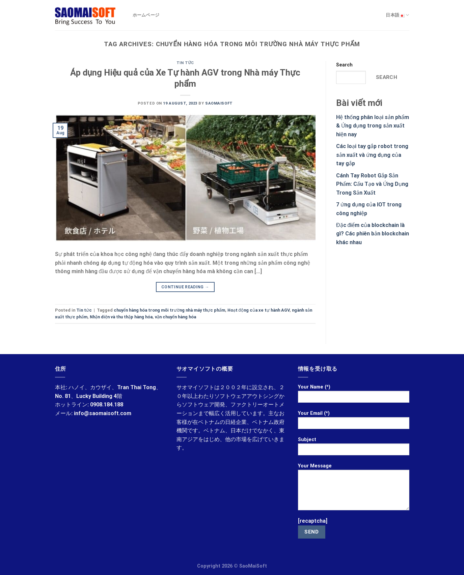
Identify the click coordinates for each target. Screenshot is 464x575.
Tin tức (185, 63)
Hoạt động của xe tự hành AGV (258, 310)
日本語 (397, 15)
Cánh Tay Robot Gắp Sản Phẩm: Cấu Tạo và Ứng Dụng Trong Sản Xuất (372, 184)
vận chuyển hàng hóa (175, 316)
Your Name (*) (353, 395)
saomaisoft (219, 103)
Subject (353, 448)
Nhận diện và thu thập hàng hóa (121, 316)
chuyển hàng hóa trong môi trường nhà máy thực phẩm (169, 310)
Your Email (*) (353, 422)
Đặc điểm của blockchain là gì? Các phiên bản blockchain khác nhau (372, 234)
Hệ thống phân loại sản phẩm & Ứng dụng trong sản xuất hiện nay (372, 126)
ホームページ (146, 15)
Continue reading (185, 287)
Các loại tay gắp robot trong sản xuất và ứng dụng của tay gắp (372, 155)
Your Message (353, 489)
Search (344, 65)
